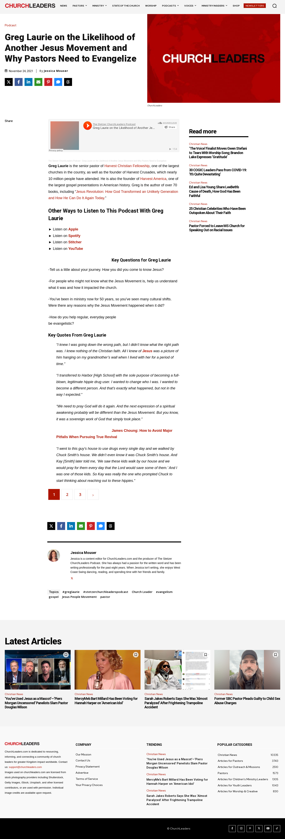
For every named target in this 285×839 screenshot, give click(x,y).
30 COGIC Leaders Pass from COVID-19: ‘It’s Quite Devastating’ (218, 172)
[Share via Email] (38, 82)
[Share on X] (9, 82)
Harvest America (153, 179)
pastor (105, 597)
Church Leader (142, 592)
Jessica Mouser (56, 71)
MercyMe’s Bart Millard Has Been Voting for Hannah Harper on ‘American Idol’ (106, 700)
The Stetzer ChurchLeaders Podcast (64, 161)
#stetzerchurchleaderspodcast (105, 592)
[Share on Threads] (68, 82)
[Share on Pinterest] (48, 82)
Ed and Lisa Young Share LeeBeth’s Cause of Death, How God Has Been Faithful (214, 191)
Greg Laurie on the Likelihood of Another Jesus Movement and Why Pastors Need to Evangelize (124, 161)
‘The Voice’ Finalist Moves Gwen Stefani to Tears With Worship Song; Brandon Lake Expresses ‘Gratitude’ (218, 152)
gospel (54, 597)
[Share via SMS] (58, 82)
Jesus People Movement (79, 597)
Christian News (198, 144)
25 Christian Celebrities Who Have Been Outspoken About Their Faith (217, 210)
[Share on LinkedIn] (28, 82)
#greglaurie (71, 592)
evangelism (164, 592)
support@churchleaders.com (25, 767)
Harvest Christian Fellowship (127, 166)
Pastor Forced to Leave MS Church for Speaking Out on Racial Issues (217, 228)
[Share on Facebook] (19, 82)
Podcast (11, 25)
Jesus (147, 351)
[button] (274, 5)
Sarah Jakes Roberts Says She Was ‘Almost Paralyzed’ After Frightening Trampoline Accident (175, 702)
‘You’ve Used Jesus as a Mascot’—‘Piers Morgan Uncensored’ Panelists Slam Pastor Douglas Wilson (36, 702)
